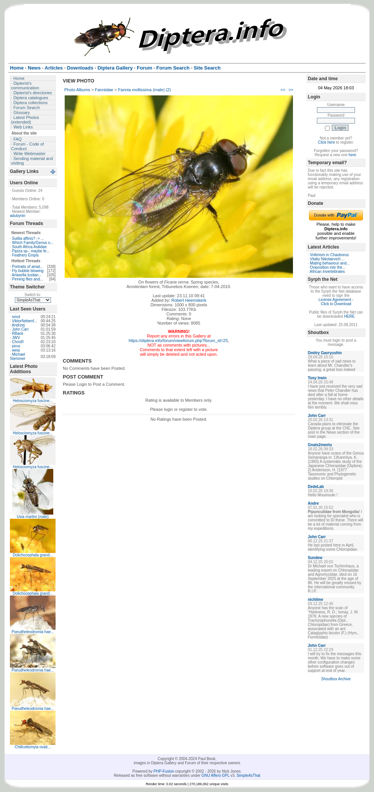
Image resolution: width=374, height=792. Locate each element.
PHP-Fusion (164, 771)
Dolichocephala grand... (33, 555)
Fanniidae (104, 89)
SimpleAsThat (248, 775)
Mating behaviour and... (330, 263)
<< (282, 89)
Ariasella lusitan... (26, 275)
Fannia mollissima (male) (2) (144, 89)
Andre (313, 503)
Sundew (315, 558)
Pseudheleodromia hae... (32, 632)
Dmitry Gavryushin (325, 353)
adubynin (17, 216)
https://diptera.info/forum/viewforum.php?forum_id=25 (178, 340)
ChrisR (18, 342)
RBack (17, 333)
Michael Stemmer (17, 356)
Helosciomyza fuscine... (33, 401)
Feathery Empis (25, 255)
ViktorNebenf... (24, 321)
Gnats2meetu (320, 445)
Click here (326, 142)
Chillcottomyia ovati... (33, 747)
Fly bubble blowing (28, 271)
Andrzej (18, 325)
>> (290, 89)
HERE (349, 316)
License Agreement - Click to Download (335, 302)
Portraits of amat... (27, 267)
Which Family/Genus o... (33, 243)
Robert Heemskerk (188, 300)
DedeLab (316, 487)
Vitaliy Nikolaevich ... (327, 259)
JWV (16, 338)
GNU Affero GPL (215, 775)
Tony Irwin (317, 378)
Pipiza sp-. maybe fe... (31, 251)
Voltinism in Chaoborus (329, 255)
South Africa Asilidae (29, 247)
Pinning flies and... (27, 279)
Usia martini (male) (33, 517)
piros (16, 346)
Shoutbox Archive (336, 679)
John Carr (20, 329)
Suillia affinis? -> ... (28, 238)
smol (16, 317)
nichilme (315, 599)
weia (16, 350)
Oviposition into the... (327, 267)
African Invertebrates (327, 271)
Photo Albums (77, 89)
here (352, 155)
